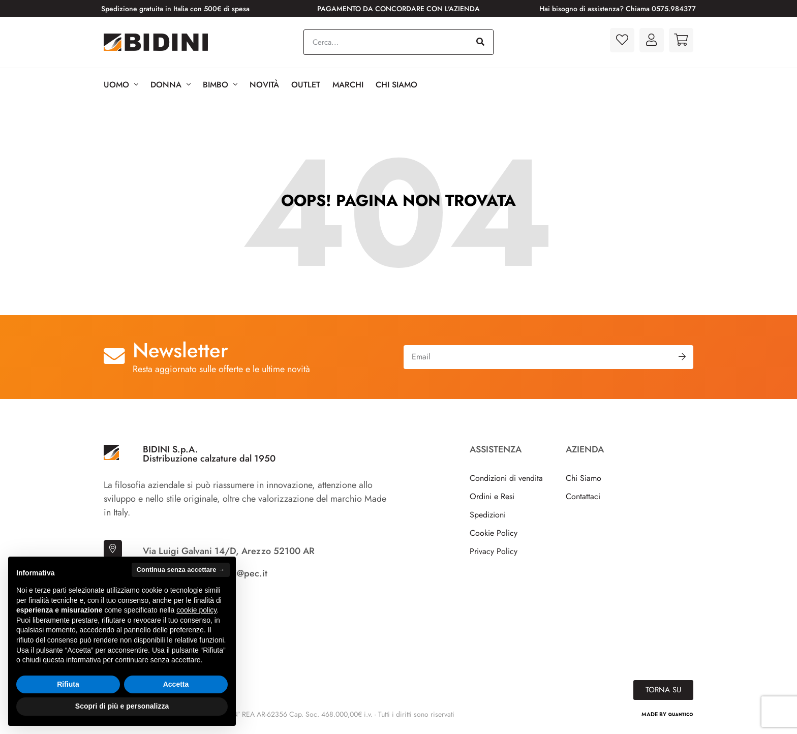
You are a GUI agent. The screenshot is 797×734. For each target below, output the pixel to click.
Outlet (305, 84)
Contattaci (583, 496)
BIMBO (220, 85)
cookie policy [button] (196, 610)
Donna (170, 85)
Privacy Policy (493, 551)
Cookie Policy (493, 533)
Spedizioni (488, 515)
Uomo (121, 85)
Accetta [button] (176, 684)
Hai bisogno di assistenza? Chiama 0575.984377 (617, 9)
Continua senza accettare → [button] (181, 569)
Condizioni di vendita (506, 478)
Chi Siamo (396, 84)
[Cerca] (480, 42)
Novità (264, 84)
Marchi (347, 84)
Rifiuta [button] (68, 684)
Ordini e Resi (492, 496)
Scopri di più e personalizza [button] (122, 706)
